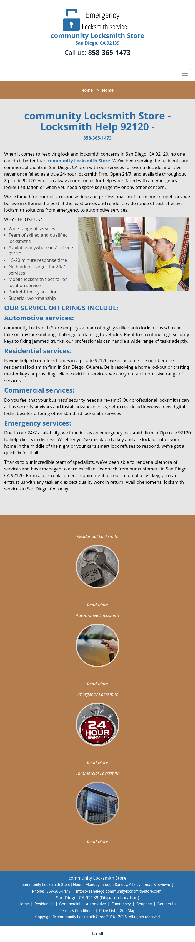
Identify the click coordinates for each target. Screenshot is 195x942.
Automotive (96, 904)
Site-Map (127, 910)
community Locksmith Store (79, 161)
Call (97, 933)
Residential (44, 904)
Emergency (121, 904)
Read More (97, 605)
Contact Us (167, 904)
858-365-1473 (109, 52)
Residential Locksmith (97, 536)
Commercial (69, 904)
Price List (107, 910)
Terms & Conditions (77, 910)
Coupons (144, 904)
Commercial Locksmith (97, 773)
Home (87, 90)
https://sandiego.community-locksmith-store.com (119, 891)
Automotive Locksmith (97, 615)
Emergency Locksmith (97, 694)
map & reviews (158, 884)
